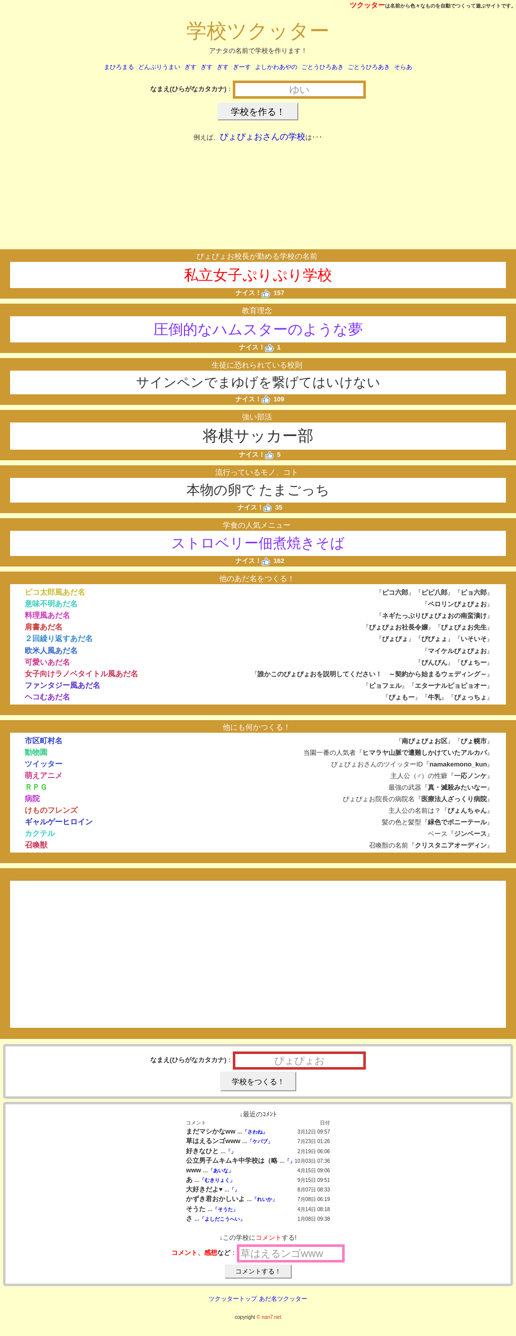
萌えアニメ (43, 775)
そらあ (403, 67)
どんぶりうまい (159, 67)
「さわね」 (255, 1132)
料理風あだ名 (47, 615)
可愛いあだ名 (47, 662)
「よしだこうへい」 (222, 1219)
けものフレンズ (51, 810)
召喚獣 (36, 844)
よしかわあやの (276, 67)
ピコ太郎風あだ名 (55, 592)
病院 (32, 798)
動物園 (36, 752)
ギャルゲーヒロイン (59, 821)
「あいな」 (220, 1170)
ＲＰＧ (36, 787)
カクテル (40, 833)
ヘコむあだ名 (47, 696)
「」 (231, 1151)
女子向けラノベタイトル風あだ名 (81, 673)
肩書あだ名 (43, 626)
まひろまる (119, 67)
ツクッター (367, 5)
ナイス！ (252, 293)
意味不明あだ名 (51, 603)
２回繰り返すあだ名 (59, 638)
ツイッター (43, 763)
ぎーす (242, 67)
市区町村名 (43, 740)
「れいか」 (264, 1199)
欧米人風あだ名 (51, 650)
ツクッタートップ (233, 1298)
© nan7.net (268, 1317)
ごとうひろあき (322, 67)
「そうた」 (225, 1209)
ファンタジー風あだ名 (62, 685)
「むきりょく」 (217, 1180)
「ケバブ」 (260, 1141)
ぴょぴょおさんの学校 (262, 137)
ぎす (190, 67)
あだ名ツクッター (283, 1298)
